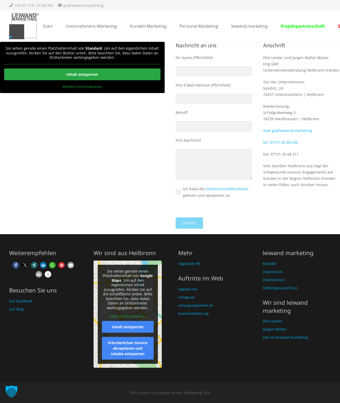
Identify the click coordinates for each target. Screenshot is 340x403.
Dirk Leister (273, 321)
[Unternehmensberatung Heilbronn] (24, 26)
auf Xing (16, 309)
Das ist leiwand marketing (285, 337)
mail (287, 130)
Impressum (273, 271)
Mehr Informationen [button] (128, 316)
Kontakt (269, 263)
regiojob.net (187, 289)
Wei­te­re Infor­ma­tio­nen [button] (82, 86)
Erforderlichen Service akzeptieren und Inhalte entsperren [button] (127, 348)
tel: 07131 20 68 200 (280, 142)
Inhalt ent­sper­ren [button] (82, 74)
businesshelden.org (193, 313)
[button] (16, 265)
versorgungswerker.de (195, 305)
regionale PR (189, 263)
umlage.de (186, 297)
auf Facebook (20, 300)
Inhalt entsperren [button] (127, 326)
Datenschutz (274, 279)
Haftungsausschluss (280, 287)
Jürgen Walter (275, 329)
